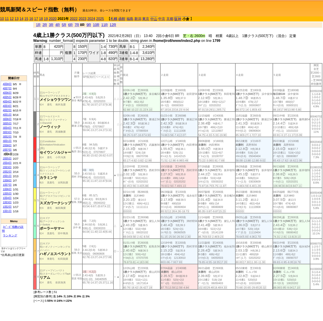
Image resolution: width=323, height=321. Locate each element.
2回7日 (7, 149)
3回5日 (7, 123)
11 (7, 19)
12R (113, 25)
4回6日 (7, 92)
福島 (129, 19)
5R (64, 25)
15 (26, 19)
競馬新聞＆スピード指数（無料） (40, 9)
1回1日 (7, 211)
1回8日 (7, 180)
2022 (74, 19)
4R (57, 25)
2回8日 (7, 145)
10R (96, 25)
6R (70, 25)
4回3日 (7, 106)
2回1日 (7, 176)
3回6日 (7, 119)
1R (38, 25)
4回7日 (7, 88)
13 (17, 19)
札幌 (113, 19)
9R (89, 25)
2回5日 (7, 158)
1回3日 (7, 202)
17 (36, 19)
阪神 (177, 19)
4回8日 (7, 84)
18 (41, 19)
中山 (153, 19)
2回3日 (7, 167)
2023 (83, 19)
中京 (161, 19)
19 (46, 19)
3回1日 (7, 141)
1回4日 (7, 198)
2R (45, 25)
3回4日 (7, 127)
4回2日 (7, 110)
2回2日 (7, 171)
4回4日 (7, 101)
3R (51, 25)
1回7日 (7, 184)
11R (104, 25)
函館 (121, 19)
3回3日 (7, 132)
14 (21, 19)
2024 (91, 19)
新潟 (137, 19)
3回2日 (7, 136)
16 (31, 19)
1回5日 (7, 193)
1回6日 (7, 189)
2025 (100, 19)
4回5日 (7, 97)
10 (2, 19)
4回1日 (7, 114)
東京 (145, 19)
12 (12, 19)
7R (77, 25)
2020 (53, 19)
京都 (169, 19)
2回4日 (7, 163)
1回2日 (7, 206)
